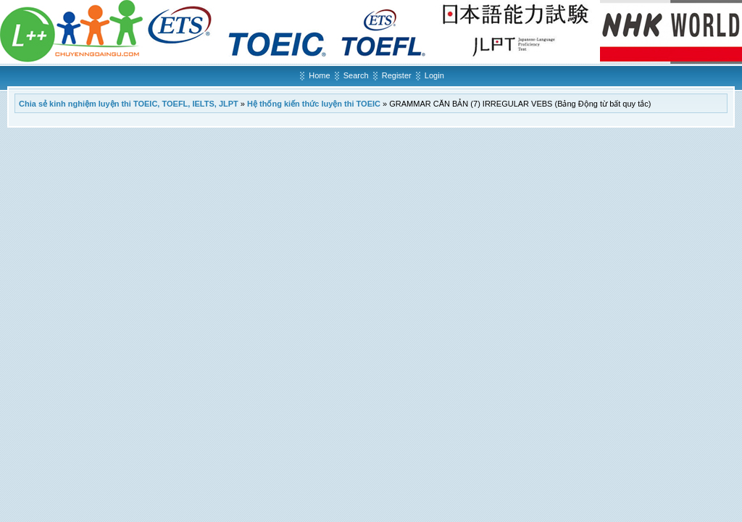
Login (434, 75)
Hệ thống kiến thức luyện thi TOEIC (313, 103)
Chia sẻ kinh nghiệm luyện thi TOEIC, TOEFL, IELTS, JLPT (128, 103)
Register (397, 75)
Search (356, 75)
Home (319, 75)
